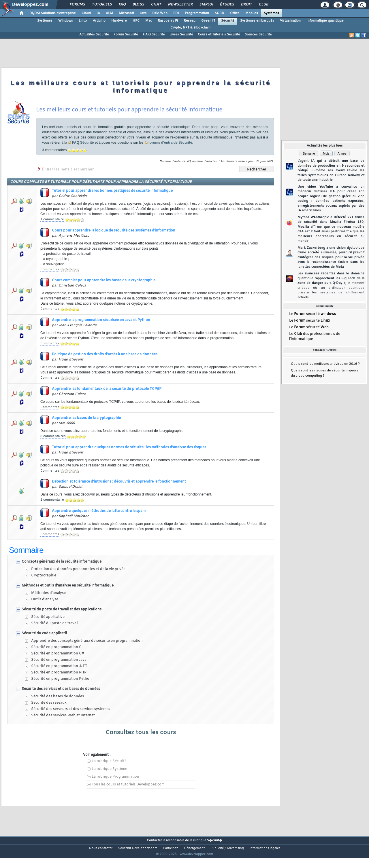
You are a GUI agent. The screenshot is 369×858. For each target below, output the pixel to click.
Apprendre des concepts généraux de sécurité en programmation (87, 641)
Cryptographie (43, 575)
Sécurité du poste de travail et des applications (61, 609)
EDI (176, 13)
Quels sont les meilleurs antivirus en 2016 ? (325, 365)
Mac (148, 21)
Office (235, 13)
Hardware (119, 21)
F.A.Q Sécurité (154, 35)
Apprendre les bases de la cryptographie (86, 418)
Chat (155, 4)
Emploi (206, 4)
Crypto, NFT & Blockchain (190, 28)
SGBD (219, 13)
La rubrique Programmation (115, 777)
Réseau (189, 21)
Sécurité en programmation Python (61, 679)
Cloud (86, 13)
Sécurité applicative (48, 617)
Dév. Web (159, 13)
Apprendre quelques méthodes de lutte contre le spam (99, 511)
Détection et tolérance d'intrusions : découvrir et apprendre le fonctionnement (119, 481)
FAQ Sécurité (83, 143)
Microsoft (126, 13)
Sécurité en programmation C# (57, 653)
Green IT (208, 21)
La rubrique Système (109, 769)
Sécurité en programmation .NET (59, 666)
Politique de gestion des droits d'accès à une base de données (104, 354)
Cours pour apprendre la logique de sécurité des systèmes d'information (113, 230)
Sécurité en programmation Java (58, 660)
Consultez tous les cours (141, 732)
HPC (136, 21)
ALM (109, 13)
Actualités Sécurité (94, 35)
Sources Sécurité (258, 35)
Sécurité (227, 21)
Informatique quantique (325, 21)
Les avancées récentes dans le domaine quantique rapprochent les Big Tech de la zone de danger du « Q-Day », (331, 285)
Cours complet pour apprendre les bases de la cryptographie (103, 280)
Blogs (138, 4)
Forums (77, 4)
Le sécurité (312, 314)
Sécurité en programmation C (56, 647)
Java (143, 13)
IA (98, 13)
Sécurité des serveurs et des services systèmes (70, 709)
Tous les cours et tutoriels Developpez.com (128, 784)
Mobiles (251, 13)
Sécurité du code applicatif (44, 633)
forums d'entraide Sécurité (170, 143)
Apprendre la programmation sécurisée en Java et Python (101, 320)
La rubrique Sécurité (109, 761)
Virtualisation (290, 21)
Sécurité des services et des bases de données (61, 689)
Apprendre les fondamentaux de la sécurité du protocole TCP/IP (106, 389)
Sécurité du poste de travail (54, 623)
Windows (65, 21)
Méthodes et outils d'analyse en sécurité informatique (68, 585)
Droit (246, 4)
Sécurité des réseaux (49, 703)
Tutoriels (101, 4)
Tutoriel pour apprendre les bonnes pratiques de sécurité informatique (112, 191)
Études (226, 4)
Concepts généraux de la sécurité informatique (61, 561)
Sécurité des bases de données (57, 696)
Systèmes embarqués (257, 21)
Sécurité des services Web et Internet (63, 715)
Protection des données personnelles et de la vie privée (78, 569)
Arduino (99, 21)
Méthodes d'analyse (48, 593)
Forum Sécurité (126, 35)
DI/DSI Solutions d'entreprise (52, 13)
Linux (83, 21)
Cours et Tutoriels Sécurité (219, 35)
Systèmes (271, 13)
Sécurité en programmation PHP (58, 672)
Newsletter (180, 4)
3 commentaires (54, 150)
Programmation (197, 13)
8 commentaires (53, 436)
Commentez (49, 269)
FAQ (122, 4)
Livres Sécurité (181, 35)
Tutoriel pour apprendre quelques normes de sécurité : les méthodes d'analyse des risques (129, 447)
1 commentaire (52, 219)
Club (263, 4)
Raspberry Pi (168, 21)
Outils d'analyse (44, 599)
